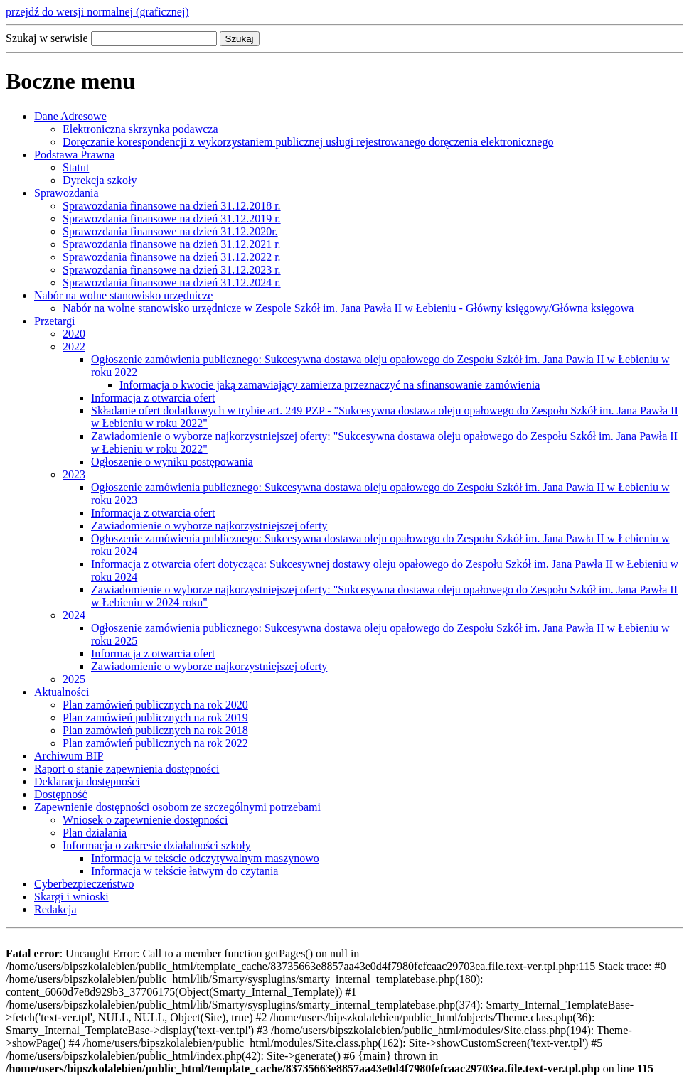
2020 (74, 334)
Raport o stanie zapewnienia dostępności (126, 769)
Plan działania (95, 833)
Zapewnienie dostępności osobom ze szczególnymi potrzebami (177, 807)
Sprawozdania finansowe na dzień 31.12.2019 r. (172, 219)
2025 (74, 679)
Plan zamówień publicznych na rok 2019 (155, 717)
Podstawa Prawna (74, 155)
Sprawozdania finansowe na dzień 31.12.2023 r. (172, 270)
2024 (74, 615)
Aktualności (61, 692)
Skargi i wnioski (71, 897)
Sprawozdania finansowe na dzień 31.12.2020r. (170, 231)
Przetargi (54, 321)
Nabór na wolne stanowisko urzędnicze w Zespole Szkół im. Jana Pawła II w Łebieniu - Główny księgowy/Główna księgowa (348, 308)
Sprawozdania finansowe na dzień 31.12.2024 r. (172, 282)
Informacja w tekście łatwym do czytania (184, 871)
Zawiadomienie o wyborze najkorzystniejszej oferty (209, 526)
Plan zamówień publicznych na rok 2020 (155, 705)
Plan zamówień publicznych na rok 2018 (155, 730)
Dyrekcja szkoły (100, 180)
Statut (76, 167)
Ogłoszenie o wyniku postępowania (172, 462)
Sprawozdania (66, 193)
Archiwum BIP (68, 756)
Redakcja (55, 909)
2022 (74, 346)
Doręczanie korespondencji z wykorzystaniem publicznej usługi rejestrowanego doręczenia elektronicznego (308, 142)
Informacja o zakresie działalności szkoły (157, 845)
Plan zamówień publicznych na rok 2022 (155, 743)
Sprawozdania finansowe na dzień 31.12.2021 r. (172, 244)
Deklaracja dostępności (87, 781)
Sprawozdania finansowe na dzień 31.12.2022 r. (172, 257)
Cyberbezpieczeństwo (84, 884)
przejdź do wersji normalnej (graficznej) (97, 12)
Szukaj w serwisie (47, 38)
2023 (74, 474)
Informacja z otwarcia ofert (153, 398)
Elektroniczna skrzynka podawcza (140, 129)
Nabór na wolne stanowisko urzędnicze (123, 295)
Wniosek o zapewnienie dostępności (145, 820)
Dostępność (60, 794)
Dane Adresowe (70, 116)
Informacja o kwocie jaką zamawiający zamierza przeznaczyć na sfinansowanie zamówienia (329, 385)
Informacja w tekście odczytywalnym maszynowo (205, 858)
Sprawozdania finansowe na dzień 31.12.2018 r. (172, 206)
